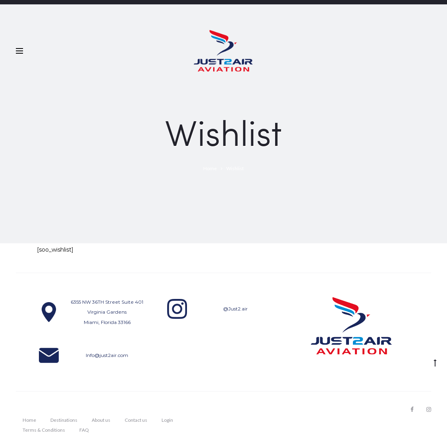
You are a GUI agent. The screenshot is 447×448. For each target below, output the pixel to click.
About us (101, 420)
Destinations (63, 420)
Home (29, 420)
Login (167, 420)
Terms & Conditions (44, 430)
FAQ (84, 430)
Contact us (136, 420)
